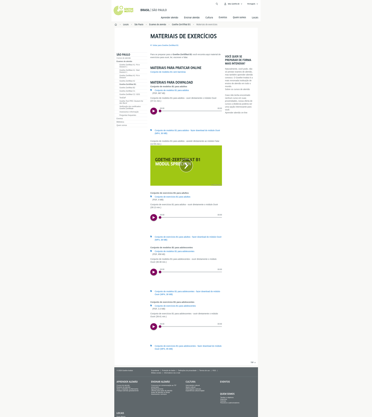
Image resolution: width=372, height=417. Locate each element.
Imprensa (223, 399)
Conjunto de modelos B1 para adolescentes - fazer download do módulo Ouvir (187, 293)
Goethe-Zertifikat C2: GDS (129, 94)
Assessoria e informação (129, 112)
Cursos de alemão (124, 58)
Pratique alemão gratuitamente (128, 390)
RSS (214, 370)
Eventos (120, 119)
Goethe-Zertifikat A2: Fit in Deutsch (129, 77)
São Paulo (123, 54)
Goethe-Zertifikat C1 (127, 91)
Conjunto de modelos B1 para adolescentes (174, 251)
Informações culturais (193, 389)
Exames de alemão (124, 61)
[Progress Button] (160, 111)
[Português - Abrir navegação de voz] (252, 4)
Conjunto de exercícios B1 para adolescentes (175, 306)
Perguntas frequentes (127, 115)
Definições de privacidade (187, 370)
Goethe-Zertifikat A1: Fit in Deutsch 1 (129, 66)
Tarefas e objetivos (227, 397)
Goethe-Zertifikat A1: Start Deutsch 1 (129, 71)
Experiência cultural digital (195, 390)
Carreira (223, 401)
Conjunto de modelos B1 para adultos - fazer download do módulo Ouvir (187, 131)
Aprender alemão (169, 17)
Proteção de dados (168, 370)
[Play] (153, 111)
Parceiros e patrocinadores (229, 403)
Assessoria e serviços (159, 394)
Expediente (155, 370)
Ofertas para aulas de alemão (161, 390)
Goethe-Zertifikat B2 (127, 88)
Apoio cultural (191, 387)
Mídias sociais (156, 373)
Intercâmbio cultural (193, 385)
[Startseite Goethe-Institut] (123, 10)
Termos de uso (204, 370)
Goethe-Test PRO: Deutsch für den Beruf (131, 102)
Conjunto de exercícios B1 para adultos (172, 197)
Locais (255, 17)
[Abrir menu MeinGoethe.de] (233, 4)
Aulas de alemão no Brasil (160, 392)
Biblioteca (120, 122)
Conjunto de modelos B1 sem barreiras (168, 72)
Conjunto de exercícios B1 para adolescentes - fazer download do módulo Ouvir (188, 347)
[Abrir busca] (217, 4)
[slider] (191, 217)
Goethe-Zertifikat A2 (127, 81)
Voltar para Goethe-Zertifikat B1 (165, 45)
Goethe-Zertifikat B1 (127, 84)
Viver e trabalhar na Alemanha (127, 389)
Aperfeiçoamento (157, 389)
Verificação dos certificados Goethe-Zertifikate (130, 107)
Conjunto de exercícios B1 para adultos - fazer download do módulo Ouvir (188, 238)
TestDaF (122, 98)
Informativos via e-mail (172, 373)
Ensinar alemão (192, 17)
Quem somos (122, 125)
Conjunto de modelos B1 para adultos (172, 90)
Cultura (209, 17)
